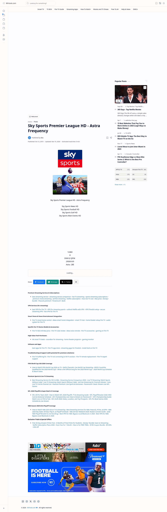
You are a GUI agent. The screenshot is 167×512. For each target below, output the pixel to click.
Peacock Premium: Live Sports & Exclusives (68, 384)
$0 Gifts (109, 425)
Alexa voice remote (73, 331)
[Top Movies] (131, 106)
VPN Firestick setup (92, 309)
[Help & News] (126, 9)
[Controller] (136, 154)
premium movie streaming (42, 299)
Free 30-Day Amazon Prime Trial (43, 423)
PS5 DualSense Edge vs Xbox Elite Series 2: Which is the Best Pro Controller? (130, 159)
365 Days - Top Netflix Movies (129, 109)
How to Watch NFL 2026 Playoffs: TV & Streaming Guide (69, 395)
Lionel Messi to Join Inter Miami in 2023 (131, 148)
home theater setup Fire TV (95, 320)
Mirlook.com (11, 3)
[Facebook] (22, 501)
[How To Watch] (85, 9)
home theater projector (72, 339)
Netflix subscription (74, 299)
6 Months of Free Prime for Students (69, 423)
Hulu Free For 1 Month (64, 425)
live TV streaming (78, 297)
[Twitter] (30, 501)
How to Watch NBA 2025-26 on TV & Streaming (48, 410)
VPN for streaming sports (56, 309)
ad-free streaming (59, 299)
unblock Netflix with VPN (75, 309)
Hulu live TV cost (87, 299)
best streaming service (40, 297)
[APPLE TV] (123, 170)
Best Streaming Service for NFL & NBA (45, 380)
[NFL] (139, 179)
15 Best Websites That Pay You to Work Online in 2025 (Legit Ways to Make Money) (131, 125)
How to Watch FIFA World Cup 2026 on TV (47, 367)
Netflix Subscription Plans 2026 (44, 425)
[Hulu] (123, 174)
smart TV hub (80, 320)
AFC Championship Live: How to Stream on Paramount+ (72, 397)
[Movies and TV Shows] (101, 9)
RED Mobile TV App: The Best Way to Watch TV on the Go (132, 137)
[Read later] (107, 137)
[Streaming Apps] (72, 9)
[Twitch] (38, 501)
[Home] (4, 11)
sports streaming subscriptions (96, 297)
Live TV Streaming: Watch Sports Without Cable (60, 382)
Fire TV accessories (88, 331)
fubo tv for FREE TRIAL (81, 425)
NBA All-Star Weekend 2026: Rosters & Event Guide (88, 412)
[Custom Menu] (4, 24)
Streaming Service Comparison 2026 (73, 380)
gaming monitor (88, 339)
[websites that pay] (131, 120)
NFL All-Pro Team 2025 (40, 395)
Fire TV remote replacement (86, 357)
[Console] (129, 154)
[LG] (139, 174)
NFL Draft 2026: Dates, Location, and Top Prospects (69, 399)
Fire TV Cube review (58, 331)
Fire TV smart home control (42, 320)
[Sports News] (131, 144)
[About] (4, 35)
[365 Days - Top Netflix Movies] (131, 94)
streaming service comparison (60, 297)
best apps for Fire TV (39, 348)
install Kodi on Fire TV (89, 348)
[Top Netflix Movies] (141, 106)
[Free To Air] (115, 9)
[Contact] (4, 39)
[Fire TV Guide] (59, 9)
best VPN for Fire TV (39, 309)
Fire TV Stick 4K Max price (41, 331)
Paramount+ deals (58, 301)
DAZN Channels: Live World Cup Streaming (78, 367)
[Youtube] (34, 501)
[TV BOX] (49, 9)
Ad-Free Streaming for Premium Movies (92, 382)
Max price (98, 299)
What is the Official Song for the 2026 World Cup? (75, 369)
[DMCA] (135, 9)
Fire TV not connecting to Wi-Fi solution (61, 357)
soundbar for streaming (54, 339)
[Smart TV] (40, 9)
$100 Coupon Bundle (97, 425)
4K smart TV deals (38, 339)
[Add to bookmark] (144, 87)
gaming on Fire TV (102, 331)
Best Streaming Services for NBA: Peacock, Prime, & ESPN (87, 410)
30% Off (36, 427)
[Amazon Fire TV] (139, 170)
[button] (3, 3)
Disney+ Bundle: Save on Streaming (95, 423)
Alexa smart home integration (63, 320)
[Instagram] (26, 501)
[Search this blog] (41, 3)
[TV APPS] (128, 133)
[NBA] (123, 179)
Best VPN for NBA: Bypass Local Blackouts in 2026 (77, 414)
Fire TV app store (54, 348)
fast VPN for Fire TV (51, 311)
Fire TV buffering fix (39, 357)
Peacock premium (45, 301)
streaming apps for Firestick (71, 348)
